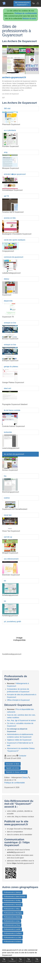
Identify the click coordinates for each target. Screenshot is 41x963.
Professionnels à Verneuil (12, 905)
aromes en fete (10, 218)
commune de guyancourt (13, 257)
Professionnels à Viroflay (12, 900)
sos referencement (11, 559)
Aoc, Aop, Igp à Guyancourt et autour (21, 720)
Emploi (20, 960)
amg (5, 152)
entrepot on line (10, 323)
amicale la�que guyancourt (15, 174)
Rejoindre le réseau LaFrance (16, 772)
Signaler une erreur (12, 768)
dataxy (6, 279)
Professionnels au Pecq (12, 925)
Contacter (22, 756)
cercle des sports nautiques (14, 240)
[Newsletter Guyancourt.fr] (33, 3)
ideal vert (7, 388)
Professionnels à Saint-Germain (14, 896)
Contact (37, 960)
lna (5, 476)
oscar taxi (7, 515)
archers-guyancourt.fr (14, 77)
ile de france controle (12, 410)
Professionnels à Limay (12, 921)
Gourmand (28, 960)
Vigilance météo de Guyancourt (19, 740)
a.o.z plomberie (10, 130)
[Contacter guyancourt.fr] (38, 3)
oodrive (7, 498)
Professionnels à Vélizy (12, 909)
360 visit (7, 108)
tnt (5, 581)
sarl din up (8, 537)
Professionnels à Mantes (12, 917)
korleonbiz (8, 432)
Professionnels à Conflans (13, 933)
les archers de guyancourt (14, 454)
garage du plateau (11, 366)
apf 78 (6, 196)
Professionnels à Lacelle (12, 929)
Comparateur (12, 960)
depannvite (8, 301)
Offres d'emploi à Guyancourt (18, 700)
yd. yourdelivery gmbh (12, 621)
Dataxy (25, 777)
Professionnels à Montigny (13, 913)
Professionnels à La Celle (12, 937)
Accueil (4, 960)
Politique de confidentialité (26, 13)
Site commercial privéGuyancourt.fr (22, 4)
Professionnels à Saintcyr (12, 892)
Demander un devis (12, 764)
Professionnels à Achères (12, 941)
